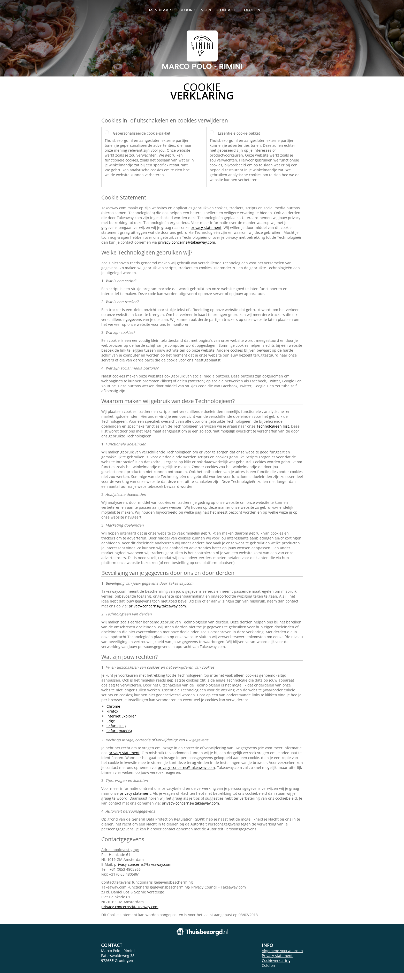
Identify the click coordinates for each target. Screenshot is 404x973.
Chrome (113, 706)
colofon (250, 10)
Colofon (268, 965)
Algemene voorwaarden (282, 950)
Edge (110, 721)
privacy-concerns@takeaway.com (186, 242)
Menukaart (161, 10)
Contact (226, 10)
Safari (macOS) (119, 730)
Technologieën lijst (272, 426)
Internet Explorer (121, 716)
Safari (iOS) (116, 725)
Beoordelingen (195, 10)
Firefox (112, 711)
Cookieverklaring (276, 960)
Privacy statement (277, 955)
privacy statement (206, 227)
